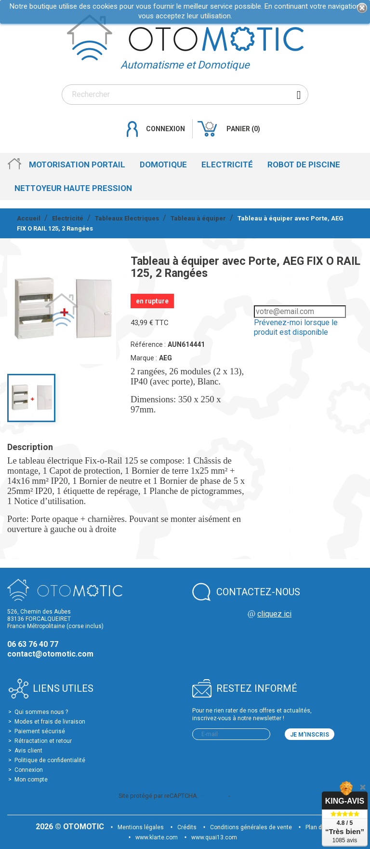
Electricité (227, 164)
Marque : (144, 358)
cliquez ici (274, 613)
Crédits (187, 827)
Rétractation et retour (43, 741)
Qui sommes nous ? (41, 712)
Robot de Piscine (303, 164)
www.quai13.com (214, 837)
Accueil (14, 165)
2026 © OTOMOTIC (71, 826)
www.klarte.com (156, 837)
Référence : (148, 344)
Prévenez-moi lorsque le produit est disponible (296, 327)
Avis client (28, 750)
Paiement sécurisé (39, 731)
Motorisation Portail (77, 164)
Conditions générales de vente (251, 827)
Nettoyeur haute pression (73, 188)
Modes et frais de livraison (49, 721)
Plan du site (321, 827)
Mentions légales (141, 827)
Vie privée (213, 795)
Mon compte (31, 779)
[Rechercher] (185, 94)
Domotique (163, 164)
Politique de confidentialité (49, 760)
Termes (242, 795)
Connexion (28, 770)
